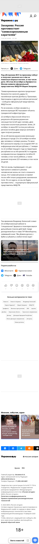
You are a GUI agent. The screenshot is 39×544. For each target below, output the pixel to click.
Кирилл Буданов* (10, 305)
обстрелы (29, 318)
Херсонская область (14, 312)
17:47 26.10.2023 (6, 38)
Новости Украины (16, 301)
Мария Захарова (22, 305)
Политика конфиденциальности (13, 496)
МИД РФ (31, 305)
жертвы (33, 308)
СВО (28, 308)
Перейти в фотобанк (23, 63)
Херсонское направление (29, 312)
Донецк (9, 315)
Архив (17, 468)
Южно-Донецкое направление (15, 318)
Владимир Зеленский (29, 301)
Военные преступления (17, 308)
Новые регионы (19, 322)
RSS (23, 468)
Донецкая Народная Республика (22, 315)
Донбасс (4, 312)
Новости (5, 301)
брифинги (6, 308)
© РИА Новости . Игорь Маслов (9, 63)
